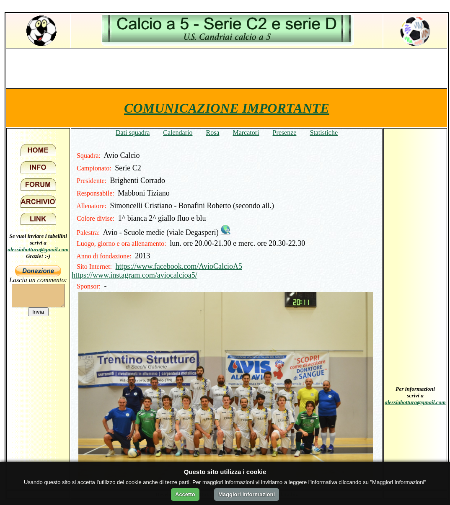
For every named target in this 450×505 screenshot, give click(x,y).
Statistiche (324, 132)
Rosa (212, 132)
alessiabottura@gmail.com (38, 249)
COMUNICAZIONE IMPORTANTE (226, 108)
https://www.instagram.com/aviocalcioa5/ (134, 275)
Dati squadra (133, 132)
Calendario (177, 132)
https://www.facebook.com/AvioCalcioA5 (178, 266)
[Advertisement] (226, 68)
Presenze (285, 132)
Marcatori (246, 132)
